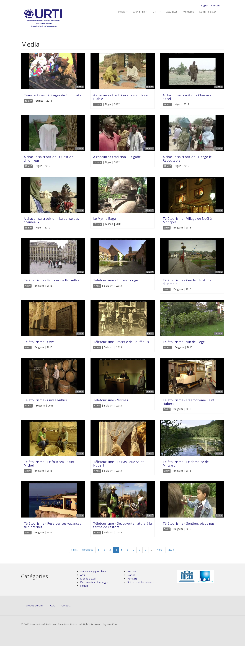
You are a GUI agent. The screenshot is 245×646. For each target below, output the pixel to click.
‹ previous (87, 549)
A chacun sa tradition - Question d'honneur (48, 159)
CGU (52, 605)
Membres (188, 11)
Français (215, 5)
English (204, 5)
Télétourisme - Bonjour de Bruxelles (51, 280)
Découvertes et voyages (94, 582)
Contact (66, 605)
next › (160, 549)
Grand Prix (140, 11)
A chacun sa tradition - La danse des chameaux (51, 220)
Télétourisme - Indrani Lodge (115, 280)
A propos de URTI (34, 605)
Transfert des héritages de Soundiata (52, 95)
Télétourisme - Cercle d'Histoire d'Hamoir (187, 282)
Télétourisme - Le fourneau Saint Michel (49, 463)
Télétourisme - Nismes (110, 400)
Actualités (171, 11)
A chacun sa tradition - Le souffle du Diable (120, 97)
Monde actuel (88, 578)
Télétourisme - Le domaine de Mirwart (186, 463)
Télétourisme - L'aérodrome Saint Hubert (189, 402)
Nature (131, 575)
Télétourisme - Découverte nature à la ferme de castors (122, 525)
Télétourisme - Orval (39, 342)
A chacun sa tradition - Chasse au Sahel (188, 97)
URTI (157, 11)
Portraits (132, 578)
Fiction (84, 585)
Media (123, 11)
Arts (82, 575)
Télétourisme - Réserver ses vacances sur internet (52, 525)
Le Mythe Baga (104, 218)
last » (171, 549)
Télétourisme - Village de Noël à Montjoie (187, 220)
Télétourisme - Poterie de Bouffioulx (121, 342)
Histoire (131, 571)
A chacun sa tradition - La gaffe (117, 157)
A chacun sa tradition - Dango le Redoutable (187, 159)
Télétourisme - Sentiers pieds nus (189, 523)
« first (74, 549)
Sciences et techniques (140, 582)
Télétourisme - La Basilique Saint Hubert (118, 463)
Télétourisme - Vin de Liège (184, 342)
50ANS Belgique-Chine (93, 571)
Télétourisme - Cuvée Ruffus (45, 400)
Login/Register (207, 11)
